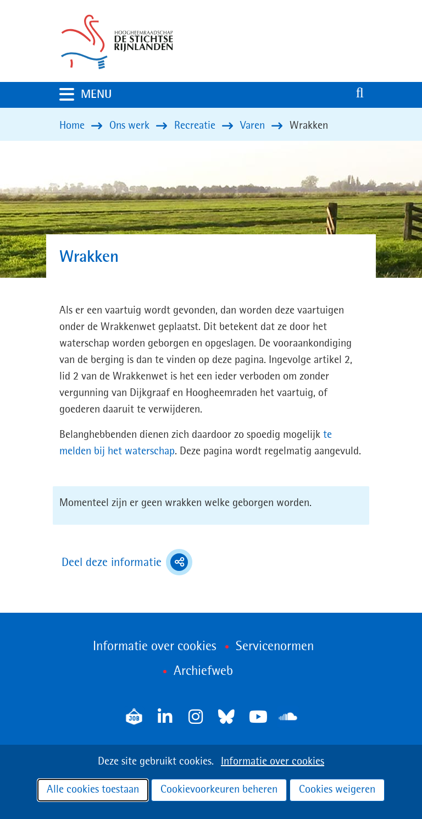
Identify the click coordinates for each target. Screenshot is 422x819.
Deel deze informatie (127, 562)
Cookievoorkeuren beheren (218, 789)
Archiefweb (203, 671)
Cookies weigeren (337, 789)
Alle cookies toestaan (93, 789)
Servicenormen (275, 646)
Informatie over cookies (272, 761)
